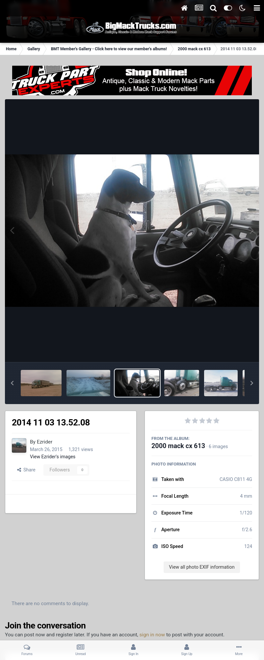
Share (26, 469)
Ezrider (44, 442)
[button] (12, 383)
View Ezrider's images (52, 456)
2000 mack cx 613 (178, 446)
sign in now (152, 635)
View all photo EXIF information (201, 567)
